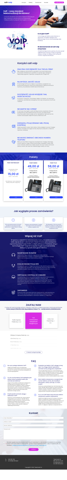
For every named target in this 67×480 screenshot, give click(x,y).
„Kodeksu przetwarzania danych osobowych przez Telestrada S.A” (29, 453)
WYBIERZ (13, 206)
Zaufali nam (38, 2)
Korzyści (24, 2)
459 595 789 (59, 2)
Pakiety (30, 2)
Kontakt (46, 2)
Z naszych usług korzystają (33, 355)
